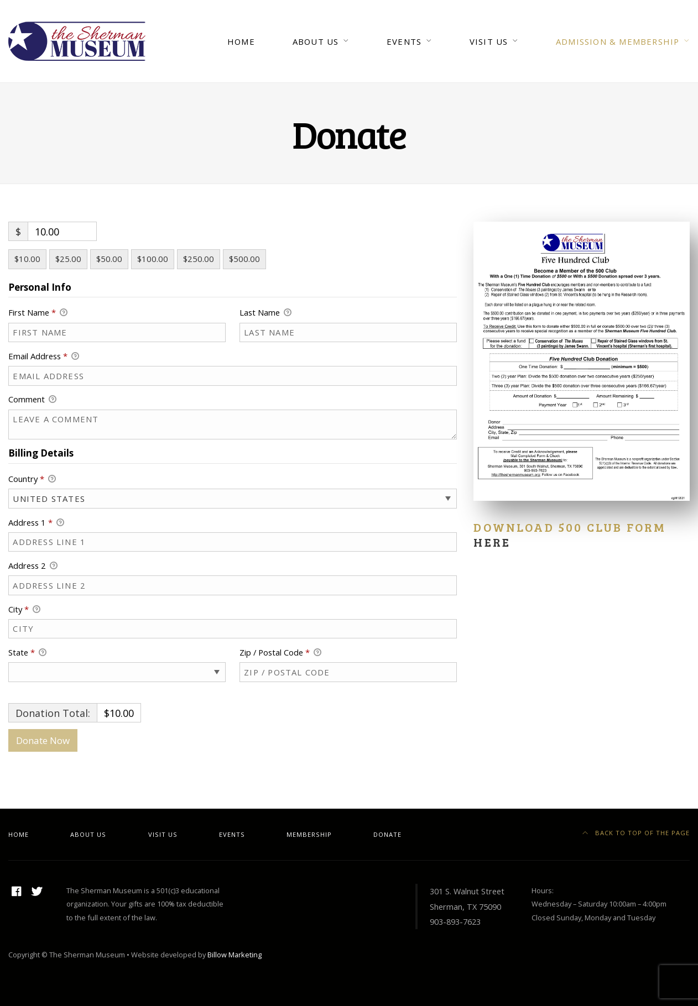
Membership (309, 834)
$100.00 (152, 258)
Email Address (43, 356)
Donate (387, 834)
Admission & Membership (617, 41)
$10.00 (27, 258)
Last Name (265, 312)
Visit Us (489, 41)
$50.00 (109, 258)
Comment (32, 399)
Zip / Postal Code (280, 652)
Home (241, 41)
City (24, 609)
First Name (37, 312)
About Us (316, 41)
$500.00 (244, 258)
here (492, 542)
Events (404, 41)
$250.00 (198, 258)
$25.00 (68, 258)
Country (32, 479)
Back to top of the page (636, 833)
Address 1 (36, 523)
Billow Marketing (234, 955)
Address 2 (33, 566)
